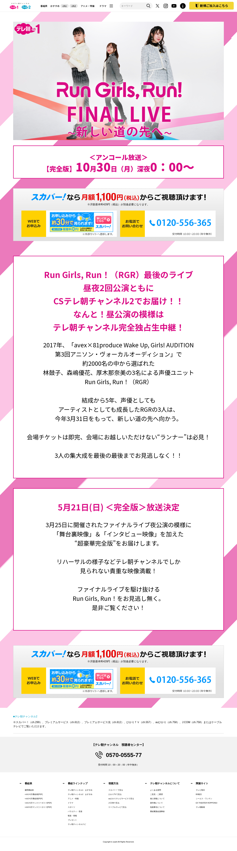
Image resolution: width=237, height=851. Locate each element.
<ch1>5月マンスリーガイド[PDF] (38, 803)
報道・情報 (72, 816)
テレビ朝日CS (20, 6)
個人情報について (157, 799)
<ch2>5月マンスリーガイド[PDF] (38, 807)
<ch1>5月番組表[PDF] (34, 794)
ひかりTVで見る (115, 794)
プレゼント (72, 820)
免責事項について (157, 807)
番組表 (43, 6)
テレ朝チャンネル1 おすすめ (80, 790)
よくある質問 (155, 790)
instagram (165, 6)
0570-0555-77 (124, 755)
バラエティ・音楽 (75, 811)
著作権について (156, 803)
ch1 (65, 6)
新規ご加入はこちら (214, 5)
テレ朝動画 (200, 807)
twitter (157, 6)
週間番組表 (29, 790)
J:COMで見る (113, 803)
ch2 (74, 6)
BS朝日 (199, 794)
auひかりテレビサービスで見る (121, 799)
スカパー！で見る (115, 790)
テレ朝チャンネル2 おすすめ (80, 794)
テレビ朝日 (200, 790)
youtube (174, 6)
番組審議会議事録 (157, 811)
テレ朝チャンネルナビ (77, 824)
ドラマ (102, 6)
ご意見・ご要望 (156, 794)
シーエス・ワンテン (204, 799)
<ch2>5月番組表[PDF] (34, 799)
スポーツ (71, 807)
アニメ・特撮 (87, 6)
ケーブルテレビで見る (117, 807)
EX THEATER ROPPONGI (206, 803)
